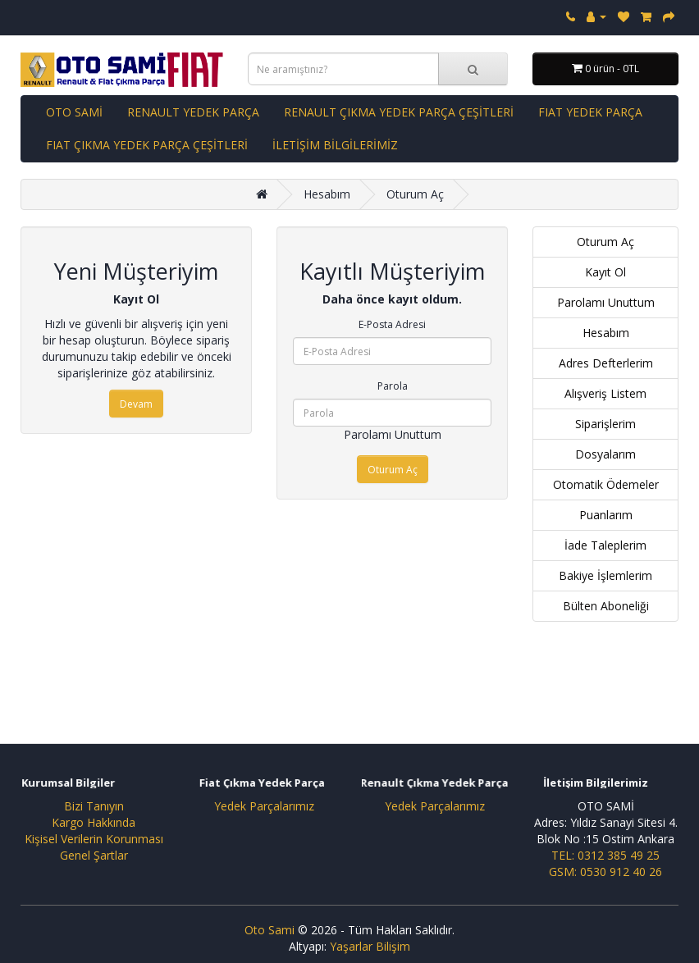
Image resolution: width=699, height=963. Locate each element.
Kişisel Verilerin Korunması (94, 839)
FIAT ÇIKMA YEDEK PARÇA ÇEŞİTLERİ (147, 145)
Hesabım (327, 194)
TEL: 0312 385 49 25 (605, 855)
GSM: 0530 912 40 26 (605, 871)
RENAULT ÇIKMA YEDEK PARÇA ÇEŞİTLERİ (399, 112)
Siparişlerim (605, 423)
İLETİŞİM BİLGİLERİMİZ (335, 145)
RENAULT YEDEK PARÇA (193, 112)
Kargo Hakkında (93, 822)
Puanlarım (606, 515)
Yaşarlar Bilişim (370, 946)
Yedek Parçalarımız (264, 806)
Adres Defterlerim (606, 363)
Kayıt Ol (605, 272)
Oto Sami (269, 930)
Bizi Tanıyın (94, 806)
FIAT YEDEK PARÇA (590, 112)
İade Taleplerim (605, 545)
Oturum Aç (415, 194)
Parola (392, 386)
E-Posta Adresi (392, 324)
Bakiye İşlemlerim (605, 575)
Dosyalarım (605, 454)
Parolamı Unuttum (392, 434)
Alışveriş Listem (605, 393)
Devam (136, 404)
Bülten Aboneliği (606, 606)
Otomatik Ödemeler (606, 484)
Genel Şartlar (94, 855)
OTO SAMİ (74, 112)
